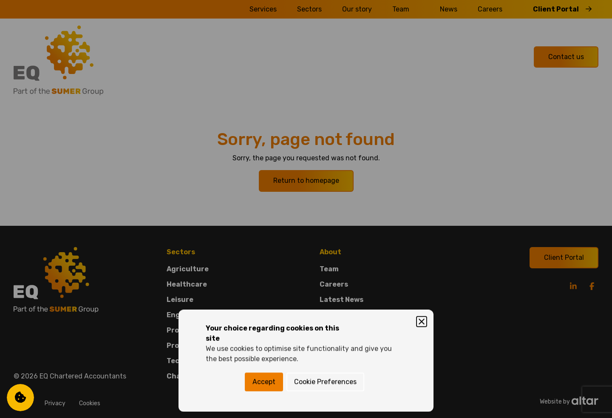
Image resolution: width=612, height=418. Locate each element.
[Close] (421, 170)
